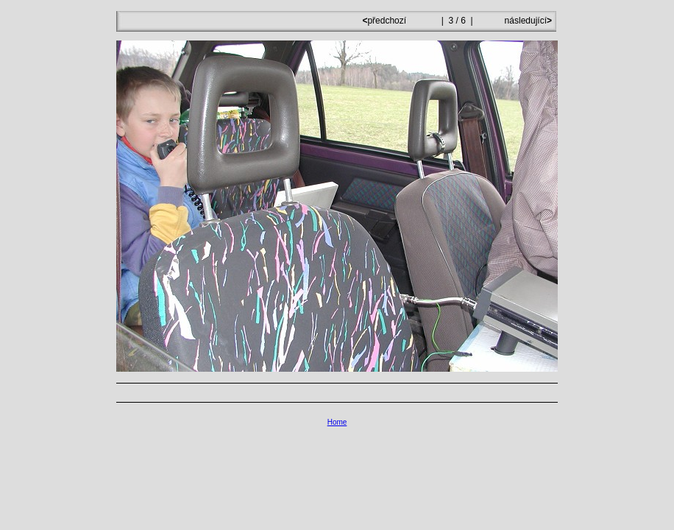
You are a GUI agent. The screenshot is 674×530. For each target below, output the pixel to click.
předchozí (385, 20)
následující (527, 20)
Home (337, 422)
